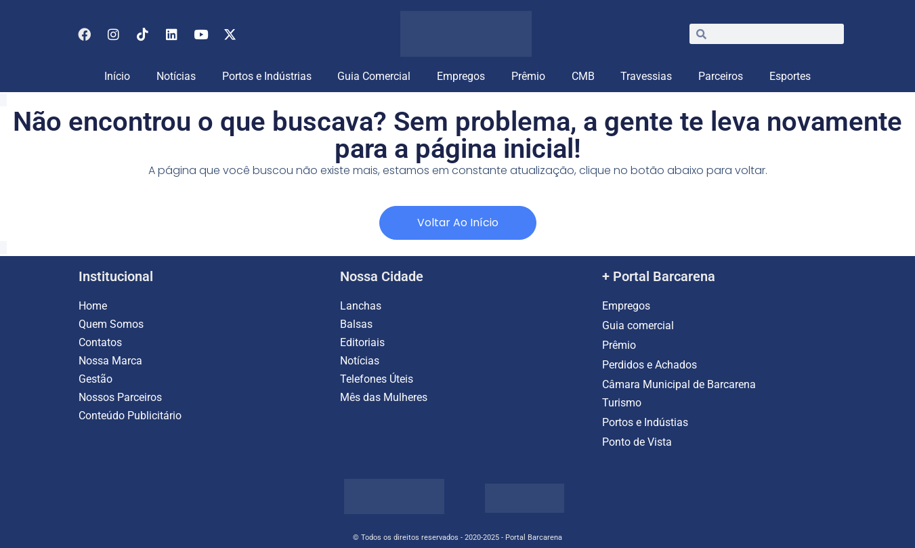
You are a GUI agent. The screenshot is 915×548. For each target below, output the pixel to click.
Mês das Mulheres (383, 397)
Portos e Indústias (645, 422)
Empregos (461, 76)
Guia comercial (639, 325)
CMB (583, 76)
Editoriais (362, 342)
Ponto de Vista (637, 442)
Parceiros (720, 76)
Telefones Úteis (376, 379)
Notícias (176, 76)
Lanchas (360, 305)
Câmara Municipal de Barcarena (679, 384)
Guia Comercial (373, 76)
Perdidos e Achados (649, 364)
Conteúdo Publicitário (130, 415)
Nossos (98, 397)
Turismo (621, 402)
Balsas (356, 324)
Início (117, 76)
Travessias (646, 76)
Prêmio (528, 76)
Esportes (790, 76)
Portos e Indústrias (267, 76)
